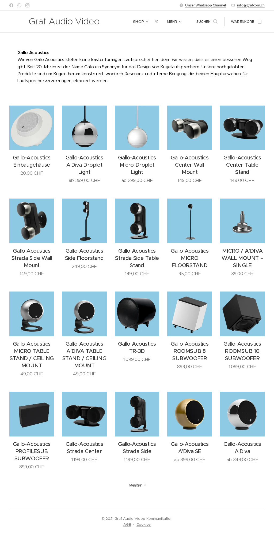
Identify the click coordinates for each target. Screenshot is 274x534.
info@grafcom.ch (251, 5)
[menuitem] (142, 21)
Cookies (143, 524)
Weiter (135, 485)
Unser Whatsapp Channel (205, 5)
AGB (127, 524)
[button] (207, 21)
